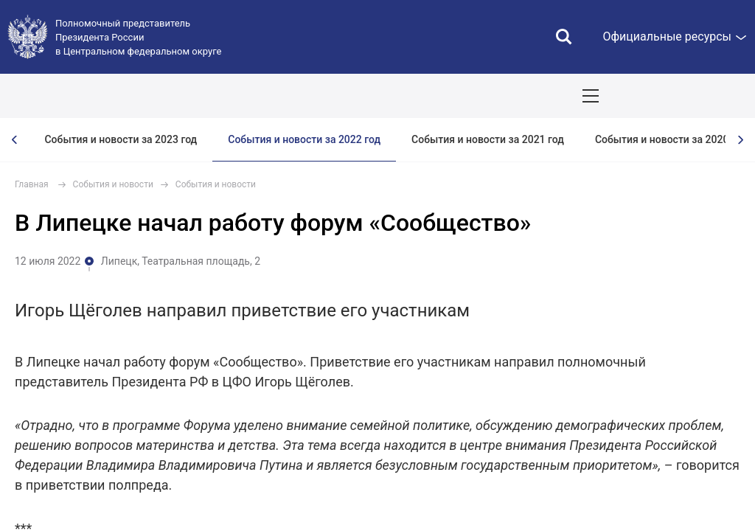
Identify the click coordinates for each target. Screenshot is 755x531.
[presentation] (14, 140)
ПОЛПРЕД (120, 96)
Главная (32, 184)
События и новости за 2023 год (120, 139)
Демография (395, 96)
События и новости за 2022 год (304, 139)
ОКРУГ (55, 96)
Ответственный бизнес (505, 96)
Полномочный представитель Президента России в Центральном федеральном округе (138, 37)
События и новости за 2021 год (487, 139)
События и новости (113, 184)
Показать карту (699, 96)
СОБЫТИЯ (193, 96)
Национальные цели (290, 96)
